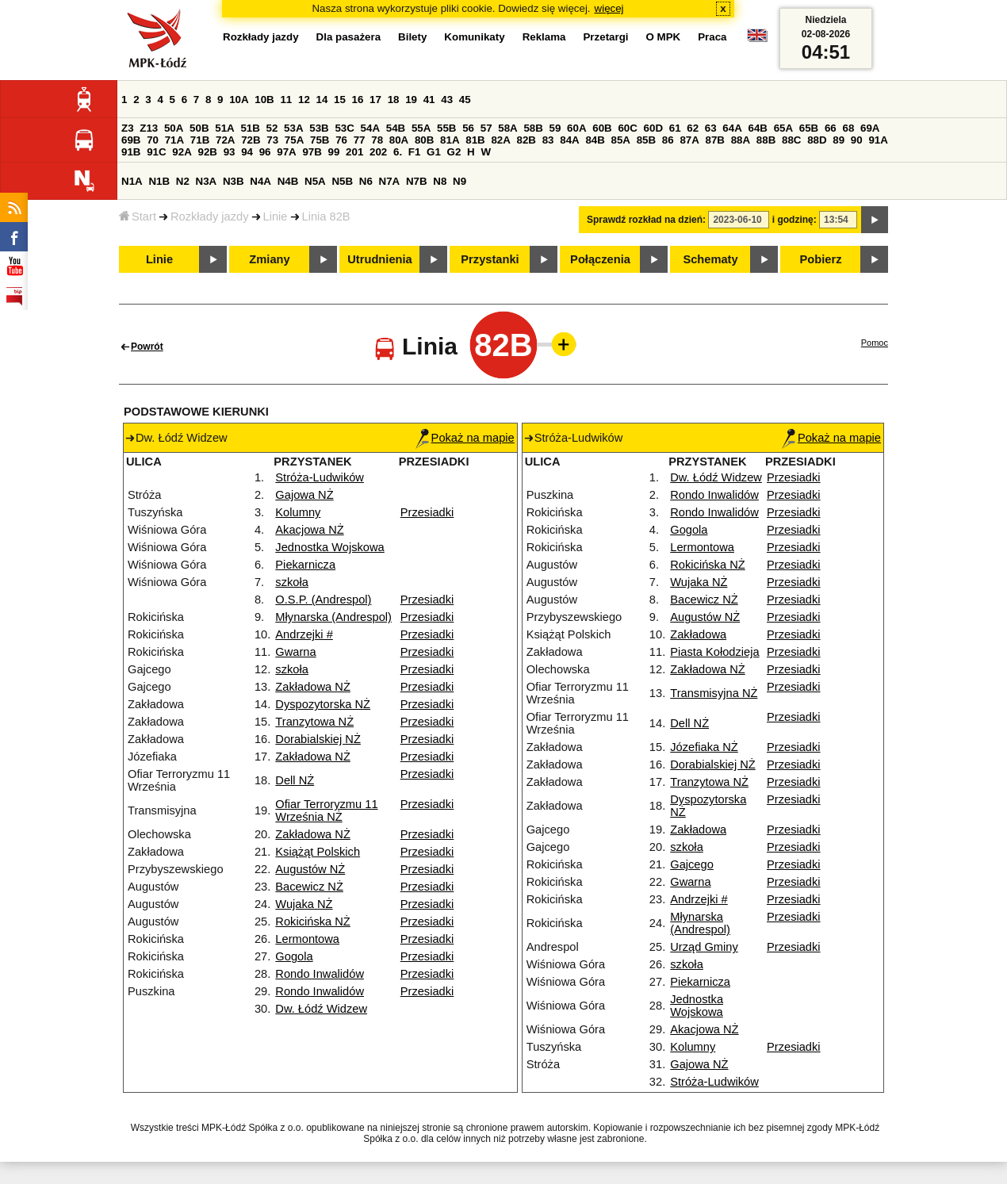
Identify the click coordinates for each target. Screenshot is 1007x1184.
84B (594, 140)
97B (311, 152)
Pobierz (821, 259)
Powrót (147, 346)
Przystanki (490, 259)
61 (675, 128)
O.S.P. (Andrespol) (323, 599)
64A (731, 128)
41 (429, 99)
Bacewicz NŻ (309, 886)
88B (765, 140)
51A (224, 128)
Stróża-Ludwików (319, 477)
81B (474, 140)
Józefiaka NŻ (704, 747)
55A (421, 128)
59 (555, 128)
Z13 (149, 128)
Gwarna (295, 652)
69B (130, 140)
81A (449, 140)
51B (249, 128)
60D (653, 128)
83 (548, 140)
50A (173, 128)
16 (358, 99)
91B (130, 152)
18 (394, 99)
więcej (609, 8)
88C (791, 140)
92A (181, 152)
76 (341, 140)
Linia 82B (326, 216)
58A (507, 128)
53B (318, 128)
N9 (459, 181)
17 (375, 99)
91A (877, 140)
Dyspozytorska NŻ (322, 704)
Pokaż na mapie (465, 437)
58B (532, 128)
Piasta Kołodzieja (714, 652)
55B (446, 128)
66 (831, 128)
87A (689, 140)
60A (576, 128)
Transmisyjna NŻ (713, 693)
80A (398, 140)
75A (294, 140)
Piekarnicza (305, 564)
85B (646, 140)
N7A (389, 181)
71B (199, 140)
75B (319, 140)
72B (250, 140)
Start (137, 216)
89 (838, 140)
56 (468, 128)
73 (272, 140)
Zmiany (269, 259)
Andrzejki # (304, 634)
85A (620, 140)
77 (360, 140)
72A (225, 140)
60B (601, 128)
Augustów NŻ (310, 869)
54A (370, 128)
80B (424, 140)
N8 (439, 181)
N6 (366, 181)
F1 (414, 152)
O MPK (663, 37)
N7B (416, 181)
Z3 (127, 128)
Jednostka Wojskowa (329, 547)
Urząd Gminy (704, 947)
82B (526, 140)
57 (486, 128)
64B (757, 128)
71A (174, 140)
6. (397, 152)
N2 (183, 181)
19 (411, 99)
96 (265, 152)
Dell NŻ (294, 780)
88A (740, 140)
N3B (233, 181)
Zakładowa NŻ (312, 686)
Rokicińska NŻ (312, 921)
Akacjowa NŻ (309, 529)
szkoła (291, 582)
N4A (260, 181)
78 (377, 140)
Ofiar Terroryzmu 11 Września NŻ (326, 810)
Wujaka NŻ (303, 904)
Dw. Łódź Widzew (321, 1008)
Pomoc (874, 342)
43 (447, 99)
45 (465, 99)
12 (304, 99)
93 (229, 152)
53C (344, 128)
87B (715, 140)
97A (286, 152)
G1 (434, 152)
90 (857, 140)
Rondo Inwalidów (319, 974)
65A (783, 128)
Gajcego (692, 864)
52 (272, 128)
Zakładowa (698, 634)
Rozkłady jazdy (209, 216)
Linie (275, 216)
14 (322, 99)
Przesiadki (427, 512)
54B (395, 128)
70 (153, 140)
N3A (206, 181)
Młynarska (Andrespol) (333, 617)
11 (286, 99)
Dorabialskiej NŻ (318, 739)
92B (206, 152)
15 (340, 99)
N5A (315, 181)
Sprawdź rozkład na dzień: (646, 219)
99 (334, 152)
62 (693, 128)
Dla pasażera (348, 37)
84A (569, 140)
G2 (454, 152)
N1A (132, 181)
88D (816, 140)
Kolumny (297, 512)
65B (808, 128)
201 (354, 152)
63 (711, 128)
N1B (159, 181)
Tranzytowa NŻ (314, 721)
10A (238, 99)
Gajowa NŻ (304, 495)
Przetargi (605, 37)
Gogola (293, 956)
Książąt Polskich (317, 851)
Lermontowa (307, 939)
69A (869, 128)
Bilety (412, 37)
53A (293, 128)
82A (500, 140)
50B (199, 128)
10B (264, 99)
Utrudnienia (379, 259)
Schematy (710, 259)
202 (378, 152)
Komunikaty (474, 37)
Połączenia (600, 259)
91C (156, 152)
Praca (712, 37)
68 (848, 128)
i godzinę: (794, 219)
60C (627, 128)
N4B (288, 181)
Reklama (544, 37)
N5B (342, 181)
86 (668, 140)
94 (247, 152)
